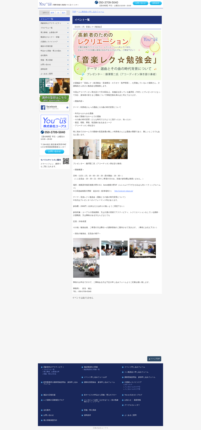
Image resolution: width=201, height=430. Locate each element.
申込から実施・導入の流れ (51, 51)
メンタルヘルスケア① (132, 387)
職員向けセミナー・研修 (50, 37)
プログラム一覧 (47, 28)
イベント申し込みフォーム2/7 (95, 377)
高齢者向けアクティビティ (51, 23)
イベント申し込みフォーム (134, 367)
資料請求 (155, 3)
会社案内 (44, 55)
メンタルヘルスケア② (132, 389)
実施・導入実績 (47, 60)
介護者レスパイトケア (49, 42)
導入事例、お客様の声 (49, 32)
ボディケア (128, 384)
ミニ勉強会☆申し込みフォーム (136, 372)
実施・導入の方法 (49, 374)
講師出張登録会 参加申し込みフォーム (99, 382)
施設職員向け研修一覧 (92, 369)
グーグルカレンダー (132, 405)
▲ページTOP (154, 359)
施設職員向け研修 (91, 367)
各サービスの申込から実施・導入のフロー (100, 395)
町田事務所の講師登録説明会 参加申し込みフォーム (60, 383)
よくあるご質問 (47, 74)
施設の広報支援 (47, 46)
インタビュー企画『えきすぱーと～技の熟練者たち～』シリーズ (101, 401)
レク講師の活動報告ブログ (53, 400)
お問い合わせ (140, 3)
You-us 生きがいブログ (133, 395)
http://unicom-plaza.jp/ (123, 191)
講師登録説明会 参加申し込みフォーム (139, 377)
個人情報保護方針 (50, 420)
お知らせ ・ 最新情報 (132, 400)
